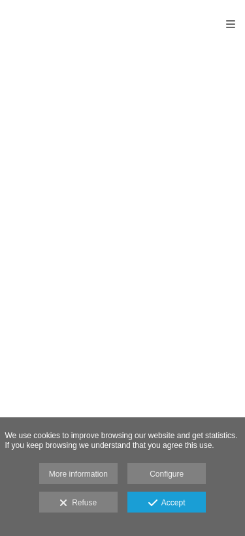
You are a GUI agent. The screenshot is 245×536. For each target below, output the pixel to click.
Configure (167, 474)
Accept (167, 503)
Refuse (78, 503)
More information (78, 474)
